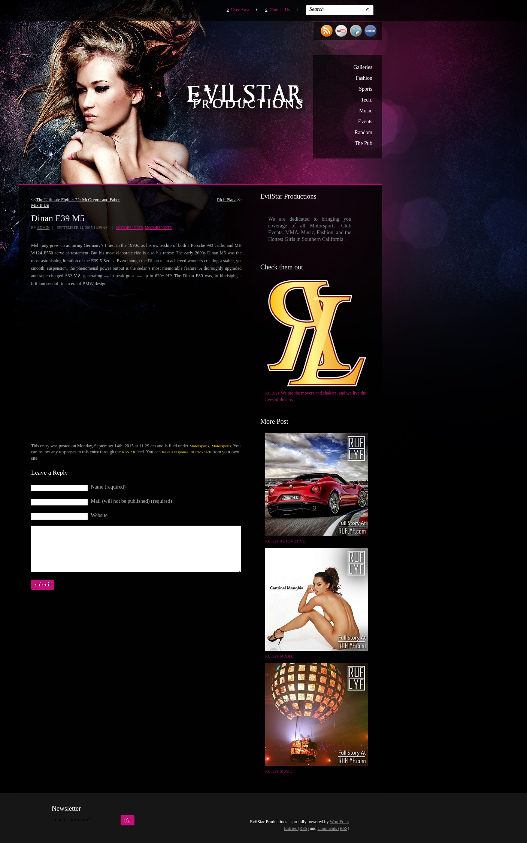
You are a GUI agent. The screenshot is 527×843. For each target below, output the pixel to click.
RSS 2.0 (128, 452)
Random (363, 132)
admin (43, 228)
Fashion (364, 78)
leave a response (175, 452)
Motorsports (129, 228)
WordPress (339, 821)
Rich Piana (226, 199)
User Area (240, 9)
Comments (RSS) (333, 828)
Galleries (362, 67)
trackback (203, 452)
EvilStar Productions (247, 98)
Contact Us (280, 9)
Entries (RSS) (296, 828)
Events (365, 121)
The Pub (363, 143)
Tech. (366, 100)
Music (365, 111)
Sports (365, 89)
